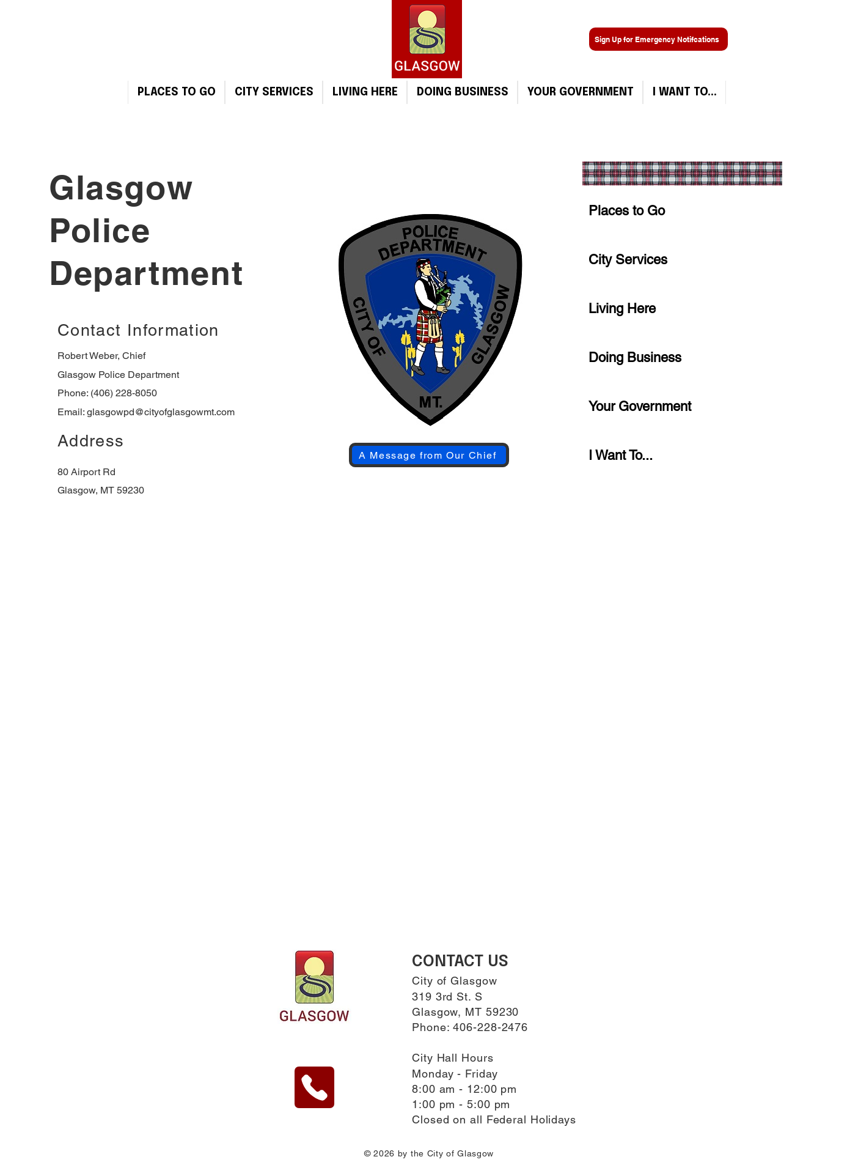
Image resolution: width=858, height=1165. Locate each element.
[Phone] (314, 1087)
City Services (627, 259)
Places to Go (626, 210)
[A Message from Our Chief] (429, 455)
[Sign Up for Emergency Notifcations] (658, 39)
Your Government (639, 406)
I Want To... (620, 455)
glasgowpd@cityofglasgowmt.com (161, 412)
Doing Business (634, 357)
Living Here (622, 308)
